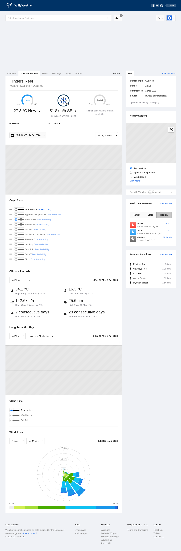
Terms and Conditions (137, 530)
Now (130, 73)
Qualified (38, 85)
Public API (106, 543)
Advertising (106, 540)
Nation (137, 215)
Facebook (158, 530)
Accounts (105, 530)
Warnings (56, 73)
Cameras (12, 73)
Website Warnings (110, 536)
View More (135, 181)
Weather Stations (29, 73)
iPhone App (80, 530)
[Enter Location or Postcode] (58, 18)
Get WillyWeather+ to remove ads (146, 192)
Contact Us (158, 536)
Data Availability (44, 209)
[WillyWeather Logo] (21, 5)
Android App (81, 533)
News (45, 73)
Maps (68, 73)
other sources (28, 533)
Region (164, 215)
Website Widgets (109, 533)
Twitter (156, 533)
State (150, 215)
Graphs (79, 73)
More (115, 73)
